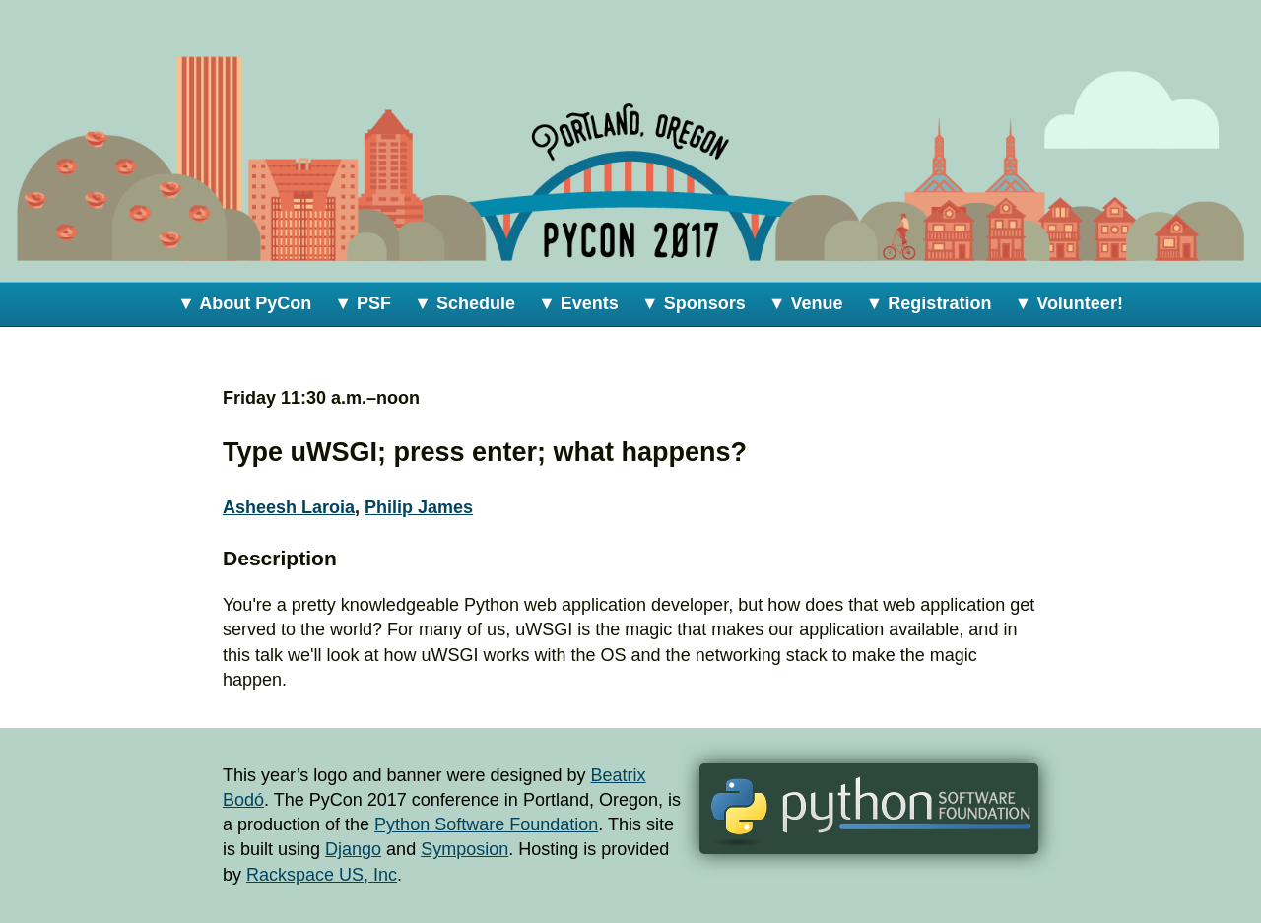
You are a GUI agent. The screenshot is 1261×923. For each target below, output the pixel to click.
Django (353, 849)
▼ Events (578, 303)
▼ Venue (805, 303)
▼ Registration (929, 303)
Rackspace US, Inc (321, 875)
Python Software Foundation (486, 824)
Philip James (419, 507)
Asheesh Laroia (289, 507)
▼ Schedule (464, 303)
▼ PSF (362, 303)
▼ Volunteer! (1068, 303)
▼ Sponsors (693, 303)
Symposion (464, 849)
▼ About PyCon (244, 303)
